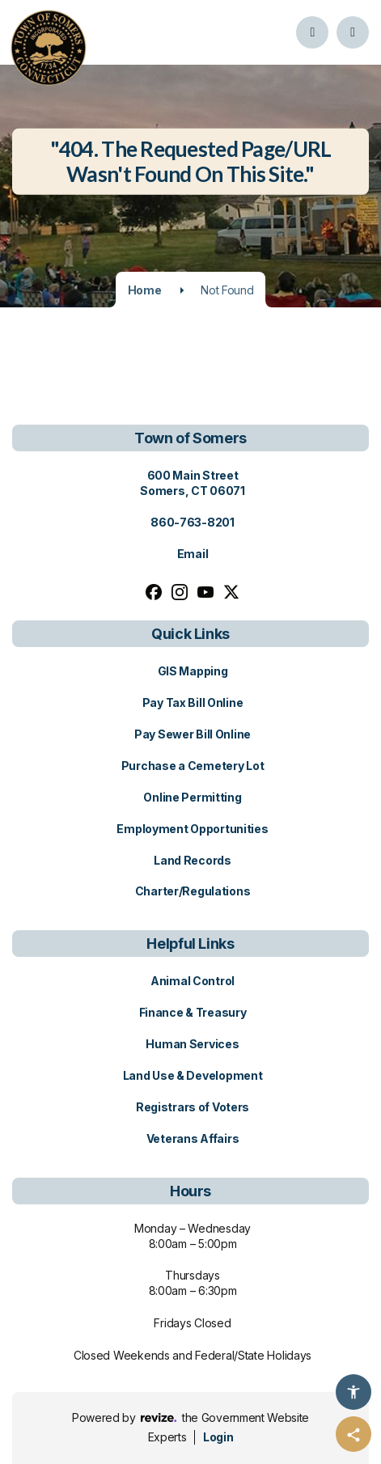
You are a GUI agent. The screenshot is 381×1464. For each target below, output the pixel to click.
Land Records (192, 860)
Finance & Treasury (193, 1012)
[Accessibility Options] (353, 1392)
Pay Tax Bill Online (192, 702)
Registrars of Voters (192, 1107)
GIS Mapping (193, 671)
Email (193, 554)
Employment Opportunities (192, 829)
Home (145, 290)
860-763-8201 (192, 522)
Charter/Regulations (193, 891)
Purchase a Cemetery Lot (193, 765)
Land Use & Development (193, 1075)
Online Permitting (192, 797)
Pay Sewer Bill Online (192, 734)
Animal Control (192, 981)
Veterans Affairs (192, 1138)
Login (218, 1437)
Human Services (192, 1044)
